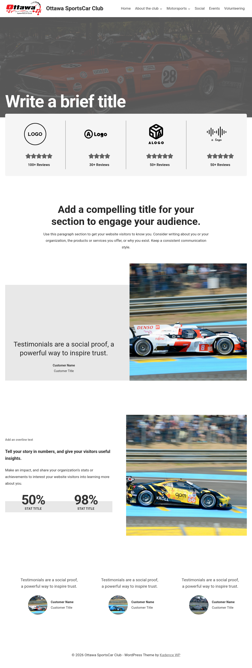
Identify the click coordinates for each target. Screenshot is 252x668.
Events (214, 8)
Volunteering (234, 8)
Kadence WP (170, 655)
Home (126, 8)
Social (200, 8)
